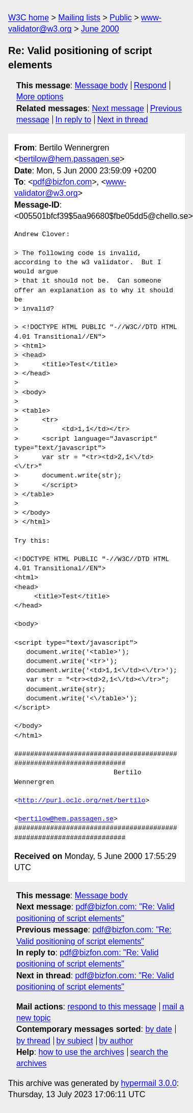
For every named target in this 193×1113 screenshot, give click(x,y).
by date (158, 1029)
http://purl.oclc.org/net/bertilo (82, 800)
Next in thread (122, 119)
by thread (33, 1040)
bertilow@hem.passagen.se (69, 159)
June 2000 (100, 28)
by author (116, 1040)
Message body (101, 85)
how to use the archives (81, 1052)
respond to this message (111, 1006)
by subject (75, 1040)
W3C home (28, 17)
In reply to (73, 119)
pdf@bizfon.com (62, 182)
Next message (118, 108)
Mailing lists (79, 17)
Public (120, 17)
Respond (150, 85)
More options (40, 96)
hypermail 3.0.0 (148, 1083)
